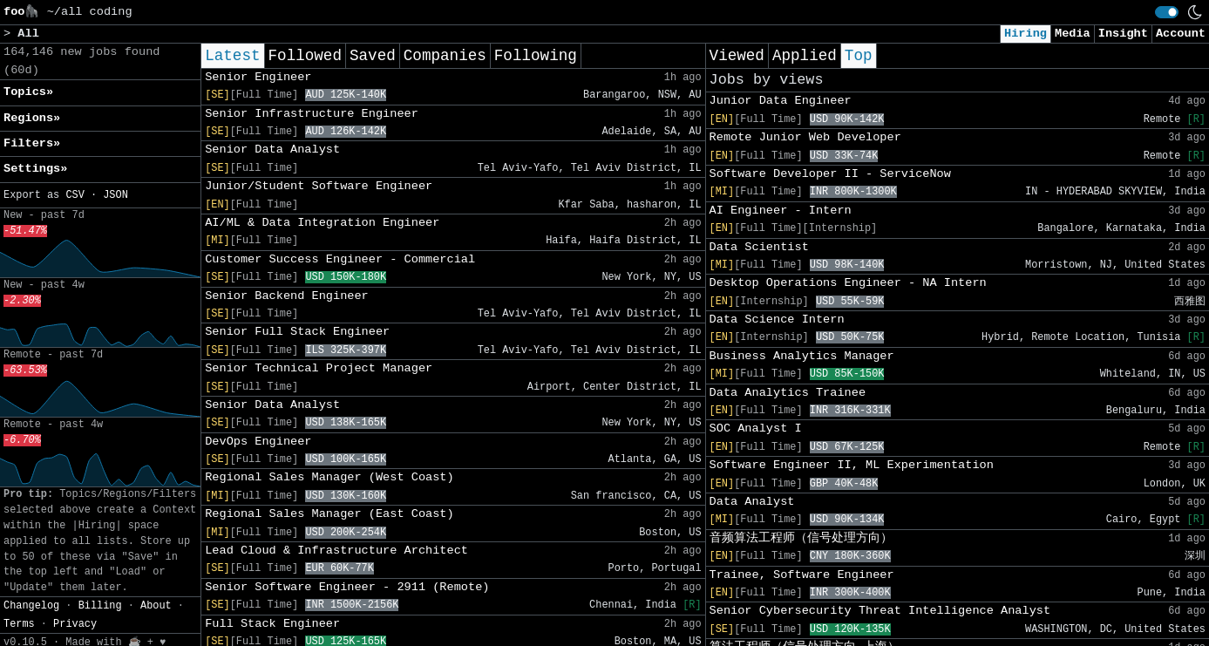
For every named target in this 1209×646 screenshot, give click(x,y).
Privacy (75, 624)
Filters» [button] (31, 143)
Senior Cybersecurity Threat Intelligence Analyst (880, 610)
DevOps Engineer (258, 441)
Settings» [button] (35, 168)
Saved (373, 56)
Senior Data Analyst (272, 149)
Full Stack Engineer (272, 623)
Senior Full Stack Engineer (297, 331)
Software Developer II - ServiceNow (830, 173)
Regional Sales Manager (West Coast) (329, 477)
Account (1181, 33)
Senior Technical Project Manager (318, 368)
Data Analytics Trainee (788, 392)
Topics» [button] (28, 92)
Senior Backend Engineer (287, 296)
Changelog (31, 606)
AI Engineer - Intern (781, 210)
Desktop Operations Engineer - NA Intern (848, 282)
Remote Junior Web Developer (805, 137)
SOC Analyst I (756, 428)
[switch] (1166, 12)
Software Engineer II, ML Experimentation (852, 465)
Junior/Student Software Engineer (318, 186)
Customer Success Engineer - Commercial (340, 259)
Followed (305, 56)
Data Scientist (759, 247)
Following (535, 56)
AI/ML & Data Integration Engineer (322, 222)
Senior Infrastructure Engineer (311, 113)
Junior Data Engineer (781, 100)
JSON (115, 195)
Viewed (737, 56)
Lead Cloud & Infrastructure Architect (336, 550)
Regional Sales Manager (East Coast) (329, 513)
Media (1072, 33)
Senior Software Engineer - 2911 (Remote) (347, 587)
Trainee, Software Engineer (802, 574)
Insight (1123, 33)
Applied (804, 56)
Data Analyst (752, 501)
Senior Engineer (258, 77)
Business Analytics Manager (802, 356)
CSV (74, 195)
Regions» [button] (31, 118)
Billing (100, 606)
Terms (19, 624)
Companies (445, 56)
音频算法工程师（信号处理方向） (801, 538)
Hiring (1025, 33)
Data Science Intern (777, 319)
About (156, 606)
